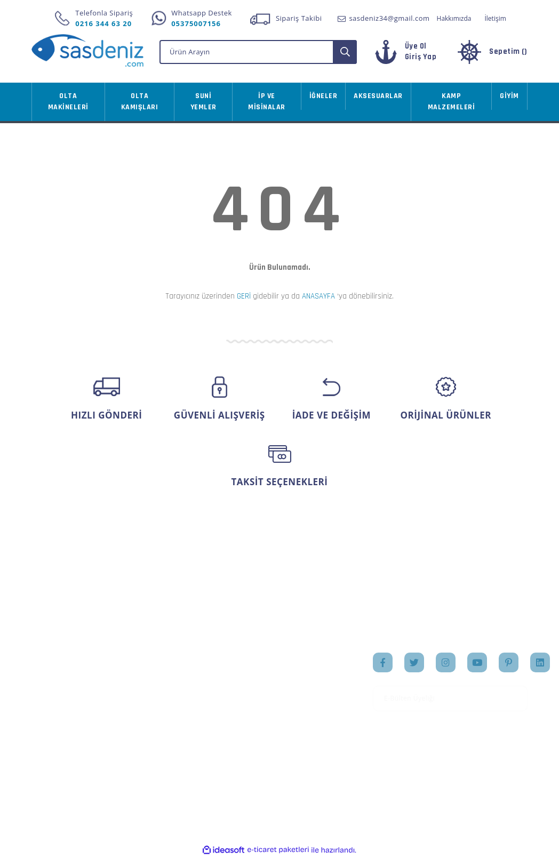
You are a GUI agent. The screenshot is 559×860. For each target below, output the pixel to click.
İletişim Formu (56, 713)
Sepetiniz (218, 713)
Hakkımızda (454, 18)
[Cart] (492, 55)
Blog (295, 713)
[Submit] (516, 702)
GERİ (244, 299)
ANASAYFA (318, 299)
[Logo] (87, 50)
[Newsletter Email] (450, 702)
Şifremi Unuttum (60, 696)
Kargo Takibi (52, 757)
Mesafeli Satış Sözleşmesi (141, 668)
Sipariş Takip (224, 680)
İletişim (495, 18)
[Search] (258, 54)
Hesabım (217, 663)
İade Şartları (138, 723)
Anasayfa (303, 663)
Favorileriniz (223, 696)
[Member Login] (410, 55)
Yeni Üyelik (50, 663)
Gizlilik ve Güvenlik (149, 707)
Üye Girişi (48, 680)
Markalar (303, 696)
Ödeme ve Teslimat (150, 690)
